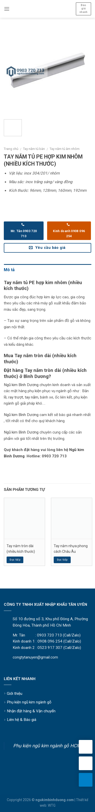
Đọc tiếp (15, 559)
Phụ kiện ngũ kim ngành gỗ (29, 702)
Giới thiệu (14, 693)
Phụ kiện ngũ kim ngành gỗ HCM (47, 745)
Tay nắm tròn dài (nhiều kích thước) (21, 549)
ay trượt (16, 397)
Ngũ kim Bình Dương (21, 385)
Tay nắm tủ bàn (34, 149)
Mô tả (9, 269)
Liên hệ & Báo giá (21, 719)
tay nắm (31, 397)
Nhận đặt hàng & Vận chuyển (31, 711)
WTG (51, 805)
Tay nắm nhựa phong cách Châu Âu (71, 549)
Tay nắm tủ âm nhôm (65, 149)
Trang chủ (11, 149)
